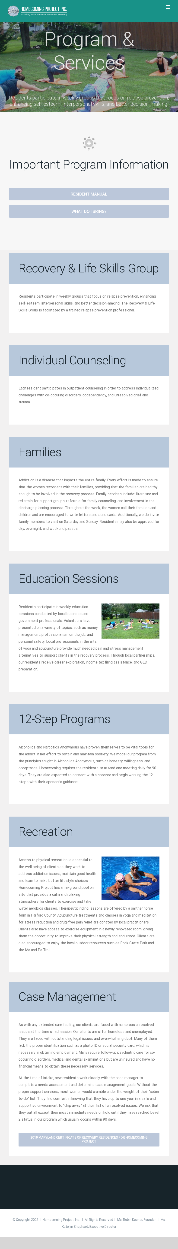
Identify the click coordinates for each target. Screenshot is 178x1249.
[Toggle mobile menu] (168, 7)
